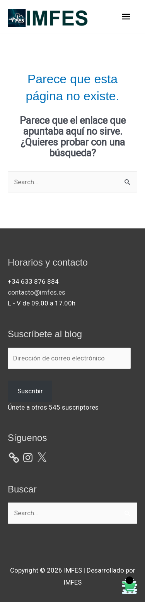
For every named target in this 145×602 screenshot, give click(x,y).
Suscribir (30, 391)
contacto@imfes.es (36, 292)
